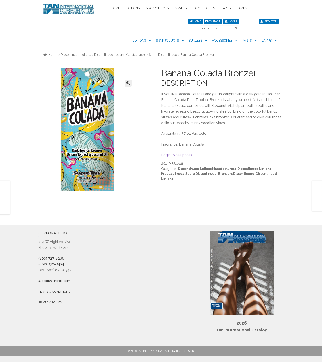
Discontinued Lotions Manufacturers (120, 47)
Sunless (181, 8)
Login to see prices (176, 148)
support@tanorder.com (54, 273)
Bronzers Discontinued (236, 166)
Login (231, 21)
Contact (212, 21)
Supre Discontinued (163, 47)
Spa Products (157, 8)
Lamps (242, 8)
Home (115, 8)
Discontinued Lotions (76, 47)
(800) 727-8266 (51, 251)
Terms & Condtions (54, 284)
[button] (128, 76)
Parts (226, 8)
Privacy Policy (50, 295)
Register (268, 21)
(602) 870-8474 (51, 257)
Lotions (133, 8)
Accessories (205, 8)
